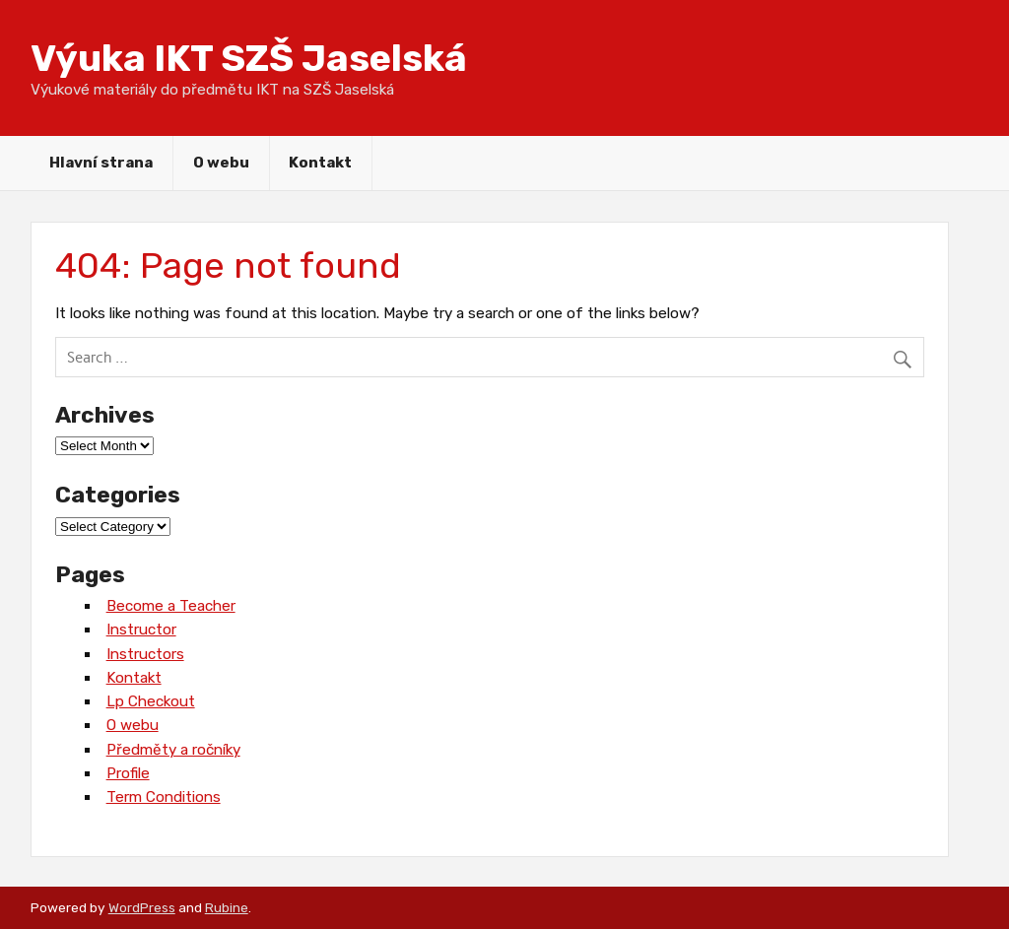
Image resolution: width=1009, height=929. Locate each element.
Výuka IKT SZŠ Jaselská (249, 58)
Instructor (141, 629)
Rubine (226, 907)
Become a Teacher (170, 606)
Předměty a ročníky (173, 750)
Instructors (145, 654)
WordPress (141, 907)
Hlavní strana (101, 162)
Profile (128, 773)
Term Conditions (163, 797)
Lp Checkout (150, 701)
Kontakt (320, 162)
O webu (221, 162)
